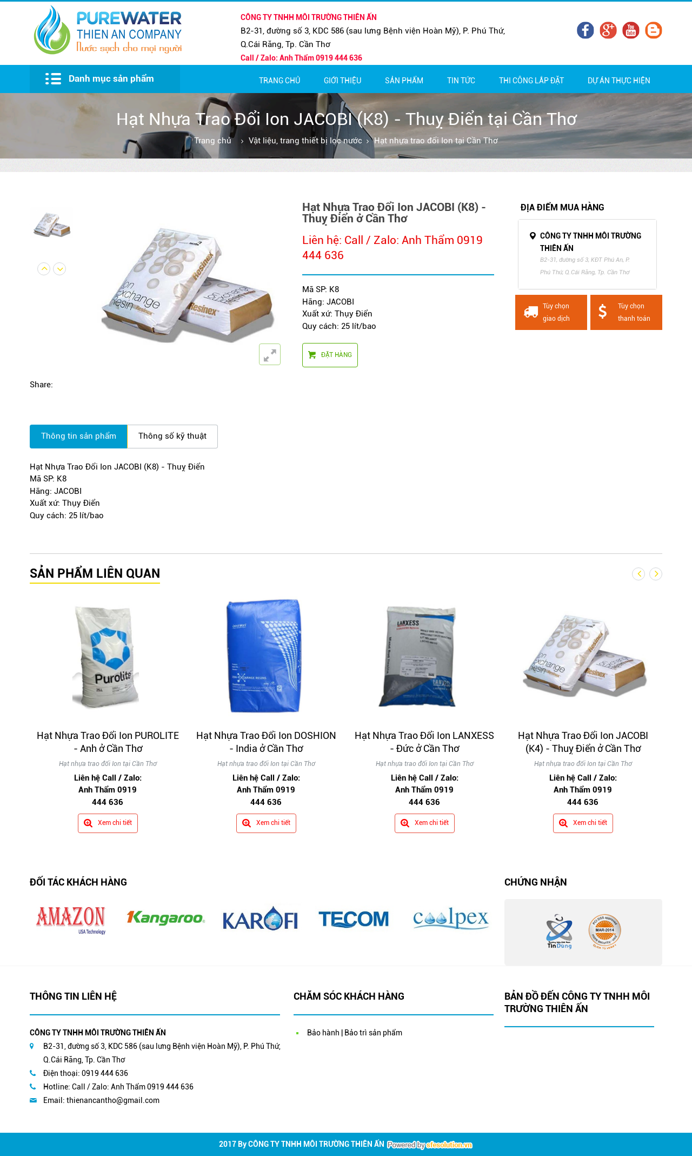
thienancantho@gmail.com (112, 1100)
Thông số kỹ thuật (172, 436)
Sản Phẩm (404, 80)
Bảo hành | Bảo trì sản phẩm (354, 1032)
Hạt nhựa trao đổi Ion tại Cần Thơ (436, 141)
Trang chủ (279, 80)
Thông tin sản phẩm (78, 436)
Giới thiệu (342, 80)
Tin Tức (461, 80)
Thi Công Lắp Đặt (531, 80)
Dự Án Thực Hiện (619, 80)
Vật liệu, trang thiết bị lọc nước (305, 141)
